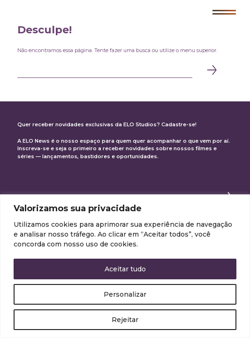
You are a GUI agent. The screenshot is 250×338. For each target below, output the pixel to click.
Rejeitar (125, 319)
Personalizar (125, 294)
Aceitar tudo (125, 269)
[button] (224, 12)
